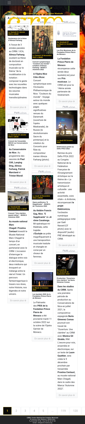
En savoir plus (18, 107)
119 (63, 410)
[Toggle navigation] (9, 2)
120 (75, 410)
